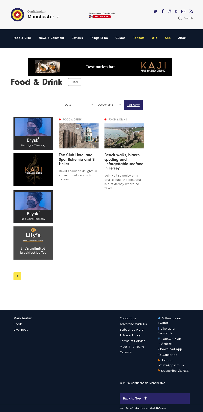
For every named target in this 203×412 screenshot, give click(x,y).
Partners (138, 38)
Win (154, 38)
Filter (75, 82)
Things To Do (99, 38)
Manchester (22, 318)
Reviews (77, 38)
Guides (120, 38)
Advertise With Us (133, 324)
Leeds (18, 324)
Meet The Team (132, 346)
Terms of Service (132, 341)
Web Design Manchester (134, 408)
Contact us (128, 318)
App (168, 38)
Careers (126, 352)
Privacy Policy (130, 335)
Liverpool (20, 329)
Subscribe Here (132, 329)
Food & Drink (22, 38)
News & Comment (51, 38)
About (182, 38)
